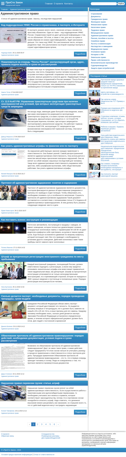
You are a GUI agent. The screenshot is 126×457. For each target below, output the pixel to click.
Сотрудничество (47, 434)
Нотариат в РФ (97, 54)
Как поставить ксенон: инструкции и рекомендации (29, 220)
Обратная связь (7, 436)
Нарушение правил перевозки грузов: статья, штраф (30, 383)
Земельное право (98, 57)
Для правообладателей (50, 438)
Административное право (10, 55)
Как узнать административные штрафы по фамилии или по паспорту (39, 146)
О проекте (58, 4)
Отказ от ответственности (44, 455)
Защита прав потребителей (102, 68)
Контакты (68, 4)
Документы (96, 16)
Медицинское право (99, 49)
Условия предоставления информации (16, 455)
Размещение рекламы (50, 436)
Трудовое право (98, 30)
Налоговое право (98, 27)
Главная (49, 4)
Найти (121, 4)
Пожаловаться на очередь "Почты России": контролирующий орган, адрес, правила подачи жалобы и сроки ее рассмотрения (42, 63)
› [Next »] (58, 424)
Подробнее (80, 54)
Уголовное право (98, 52)
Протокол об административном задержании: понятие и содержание (39, 183)
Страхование (96, 14)
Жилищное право (98, 22)
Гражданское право (99, 19)
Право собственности (100, 60)
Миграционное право (100, 33)
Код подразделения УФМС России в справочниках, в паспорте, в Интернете (43, 25)
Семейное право (98, 41)
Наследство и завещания (101, 46)
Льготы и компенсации (100, 44)
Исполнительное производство (104, 63)
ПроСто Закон (14, 2)
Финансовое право (99, 25)
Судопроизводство (99, 65)
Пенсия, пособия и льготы (102, 38)
